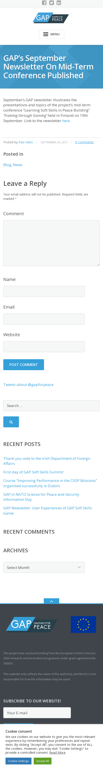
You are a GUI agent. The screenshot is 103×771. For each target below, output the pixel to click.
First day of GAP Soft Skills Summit (33, 471)
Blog (7, 164)
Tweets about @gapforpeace (28, 384)
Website (11, 335)
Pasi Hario (25, 142)
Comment (13, 214)
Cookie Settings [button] (18, 761)
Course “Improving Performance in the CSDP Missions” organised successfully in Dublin (50, 483)
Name (9, 279)
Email (9, 307)
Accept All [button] (42, 761)
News (17, 164)
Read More (57, 752)
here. (66, 120)
